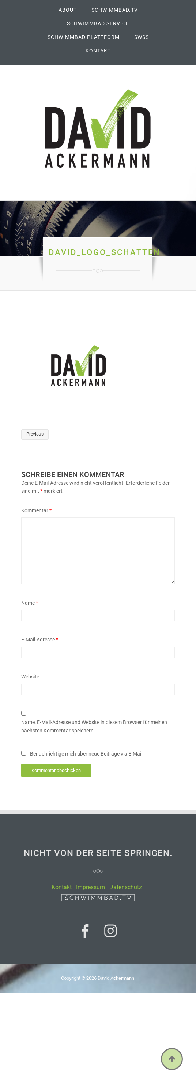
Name (29, 603)
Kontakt (62, 887)
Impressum (90, 887)
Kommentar (36, 510)
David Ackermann (116, 978)
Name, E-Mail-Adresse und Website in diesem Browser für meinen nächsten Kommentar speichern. (94, 726)
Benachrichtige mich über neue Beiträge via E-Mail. (87, 754)
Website (30, 677)
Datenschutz (125, 887)
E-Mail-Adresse (39, 640)
